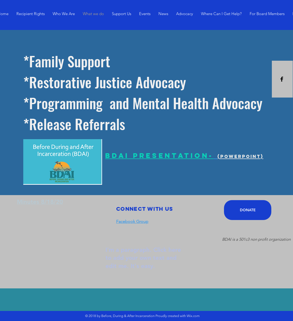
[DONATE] (247, 210)
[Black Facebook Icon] (281, 79)
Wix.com (193, 316)
